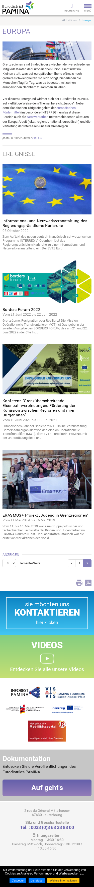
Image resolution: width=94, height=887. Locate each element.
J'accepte (18, 880)
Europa (86, 20)
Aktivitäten (69, 20)
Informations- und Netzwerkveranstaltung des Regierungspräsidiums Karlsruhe (45, 223)
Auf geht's (47, 788)
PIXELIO (37, 138)
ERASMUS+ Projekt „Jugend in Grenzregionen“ (45, 515)
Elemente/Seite (29, 563)
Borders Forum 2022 (21, 309)
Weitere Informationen (63, 880)
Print (79, 583)
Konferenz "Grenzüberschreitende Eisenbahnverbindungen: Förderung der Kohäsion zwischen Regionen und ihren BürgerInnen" (39, 408)
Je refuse (36, 880)
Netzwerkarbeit (37, 117)
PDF (88, 583)
